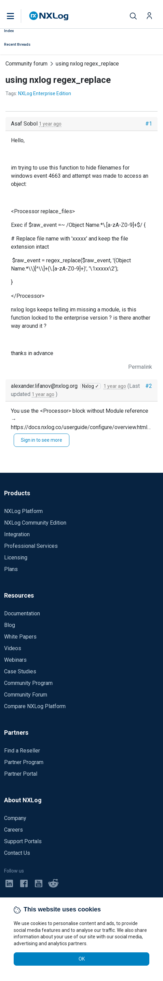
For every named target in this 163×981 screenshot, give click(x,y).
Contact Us (17, 853)
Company (15, 818)
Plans (11, 569)
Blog (9, 625)
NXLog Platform (23, 511)
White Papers (20, 636)
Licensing (15, 557)
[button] (17, 16)
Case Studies (20, 671)
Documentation (22, 613)
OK (82, 959)
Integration (17, 534)
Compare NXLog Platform (35, 706)
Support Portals (23, 841)
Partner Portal (20, 774)
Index (9, 31)
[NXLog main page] (49, 16)
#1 (148, 123)
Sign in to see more (41, 440)
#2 (148, 386)
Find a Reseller (22, 750)
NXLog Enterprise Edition (44, 93)
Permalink (140, 367)
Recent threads (17, 44)
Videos (12, 648)
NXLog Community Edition (35, 522)
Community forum (26, 63)
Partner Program (23, 762)
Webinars (15, 660)
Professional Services (31, 546)
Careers (13, 829)
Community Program (28, 683)
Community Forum (25, 694)
